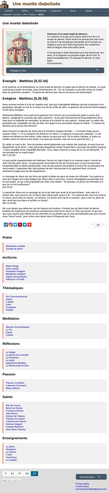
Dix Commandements (16, 296)
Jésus (73, 11)
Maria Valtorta (13, 388)
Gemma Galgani (14, 424)
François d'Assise (14, 411)
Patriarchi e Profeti (15, 279)
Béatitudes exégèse (16, 274)
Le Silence (11, 452)
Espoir (9, 332)
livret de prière (87, 477)
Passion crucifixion (15, 383)
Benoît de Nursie (14, 408)
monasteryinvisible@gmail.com (91, 489)
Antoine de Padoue (15, 416)
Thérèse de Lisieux (15, 419)
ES (12, 473)
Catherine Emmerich (16, 385)
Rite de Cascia (13, 405)
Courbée (17, 14)
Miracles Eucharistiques (18, 327)
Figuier (88, 11)
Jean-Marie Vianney (16, 429)
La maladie (11, 460)
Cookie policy (82, 486)
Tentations (11, 449)
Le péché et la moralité (17, 355)
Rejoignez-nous (18, 70)
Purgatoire (11, 307)
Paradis (9, 310)
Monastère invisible (15, 246)
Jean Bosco (12, 413)
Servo (25, 11)
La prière (10, 360)
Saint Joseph (12, 268)
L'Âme (9, 454)
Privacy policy (82, 483)
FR (34, 473)
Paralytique (40, 11)
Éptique (32, 14)
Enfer (8, 304)
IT (6, 473)
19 (98, 225)
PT (19, 473)
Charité (9, 335)
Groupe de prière (14, 249)
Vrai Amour (11, 457)
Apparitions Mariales (16, 363)
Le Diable (10, 352)
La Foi (9, 329)
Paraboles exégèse (15, 271)
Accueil (8, 11)
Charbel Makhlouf (14, 427)
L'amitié (9, 302)
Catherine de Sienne (16, 421)
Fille (25, 14)
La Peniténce (12, 357)
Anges (9, 299)
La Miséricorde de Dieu (17, 365)
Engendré (57, 11)
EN (27, 473)
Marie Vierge (12, 266)
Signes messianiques (16, 276)
